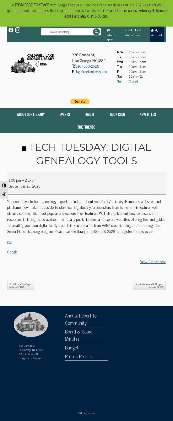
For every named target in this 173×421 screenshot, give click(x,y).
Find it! (90, 114)
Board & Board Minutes (78, 335)
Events (64, 114)
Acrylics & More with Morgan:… (149, 285)
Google (12, 252)
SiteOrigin (84, 413)
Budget (72, 347)
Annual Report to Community (81, 319)
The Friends (86, 127)
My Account (156, 32)
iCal (9, 242)
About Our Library (31, 114)
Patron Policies (79, 356)
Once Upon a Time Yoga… (21, 285)
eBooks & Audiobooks (133, 32)
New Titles (148, 114)
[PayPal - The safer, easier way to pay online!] (80, 101)
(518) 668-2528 (87, 66)
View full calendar (153, 261)
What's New (111, 37)
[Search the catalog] (71, 31)
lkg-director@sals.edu (91, 71)
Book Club (117, 114)
